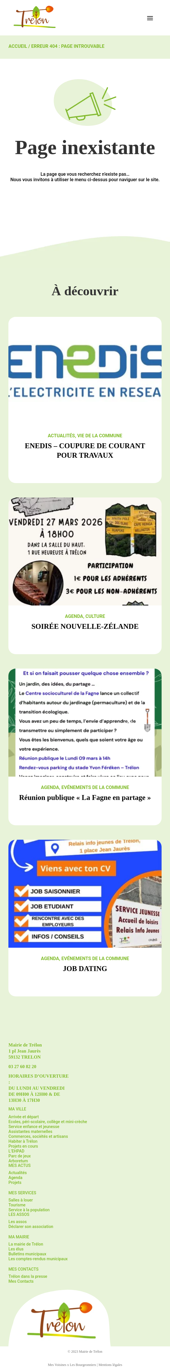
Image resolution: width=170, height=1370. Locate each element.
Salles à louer (20, 1200)
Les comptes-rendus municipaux (37, 1259)
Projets (14, 1182)
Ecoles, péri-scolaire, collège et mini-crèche (47, 1121)
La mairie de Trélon (25, 1244)
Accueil (17, 46)
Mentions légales (110, 1365)
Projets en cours (23, 1146)
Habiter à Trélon (22, 1141)
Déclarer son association (30, 1226)
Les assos (17, 1221)
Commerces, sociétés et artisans (38, 1136)
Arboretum (18, 1161)
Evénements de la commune (95, 787)
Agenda (74, 616)
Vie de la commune (99, 435)
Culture (95, 616)
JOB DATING (85, 968)
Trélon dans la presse (27, 1276)
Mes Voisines (57, 1365)
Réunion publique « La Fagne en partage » (85, 797)
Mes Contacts (21, 1281)
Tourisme (16, 1205)
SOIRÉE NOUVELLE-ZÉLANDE (84, 626)
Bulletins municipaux (27, 1254)
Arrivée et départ (23, 1116)
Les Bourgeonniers (83, 1365)
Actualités (61, 435)
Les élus (15, 1249)
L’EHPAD (16, 1151)
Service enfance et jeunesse (33, 1126)
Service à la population (29, 1210)
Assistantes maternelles (30, 1131)
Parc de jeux (19, 1156)
